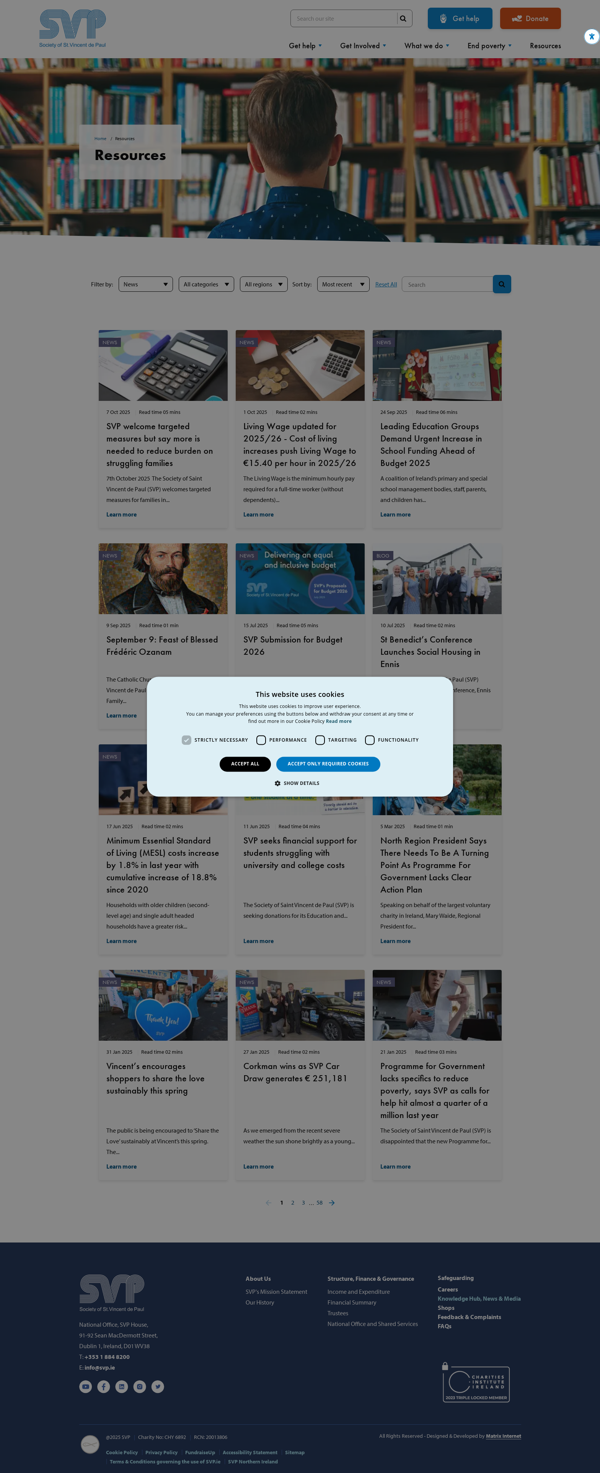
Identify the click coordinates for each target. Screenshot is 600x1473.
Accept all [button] (245, 764)
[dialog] (300, 736)
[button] (592, 36)
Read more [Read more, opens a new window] (339, 721)
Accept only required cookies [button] (328, 764)
